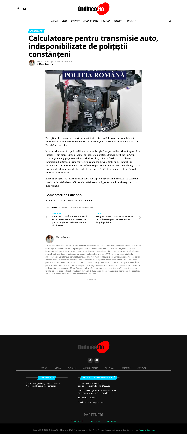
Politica (105, 21)
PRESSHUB (95, 421)
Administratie (90, 21)
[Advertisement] (93, 299)
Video (65, 21)
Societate (118, 21)
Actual (54, 21)
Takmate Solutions (147, 430)
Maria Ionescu (46, 64)
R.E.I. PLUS (111, 421)
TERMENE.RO (77, 421)
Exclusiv (75, 21)
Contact (131, 21)
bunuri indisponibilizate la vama (79, 207)
